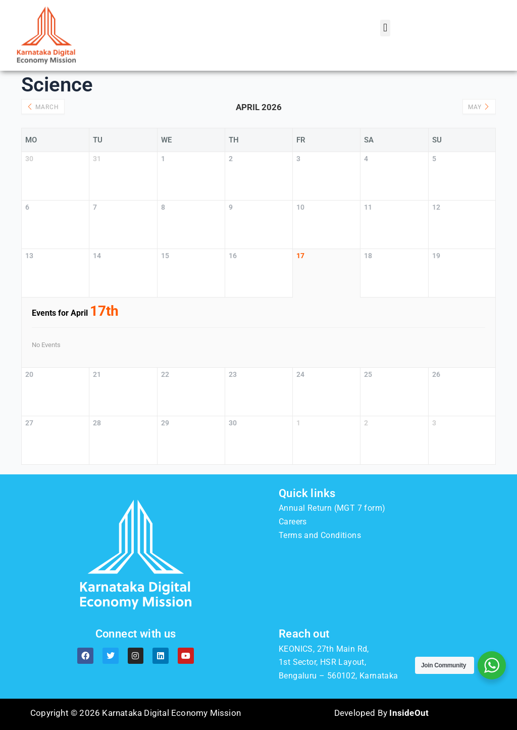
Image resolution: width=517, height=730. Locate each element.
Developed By (381, 713)
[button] (385, 28)
